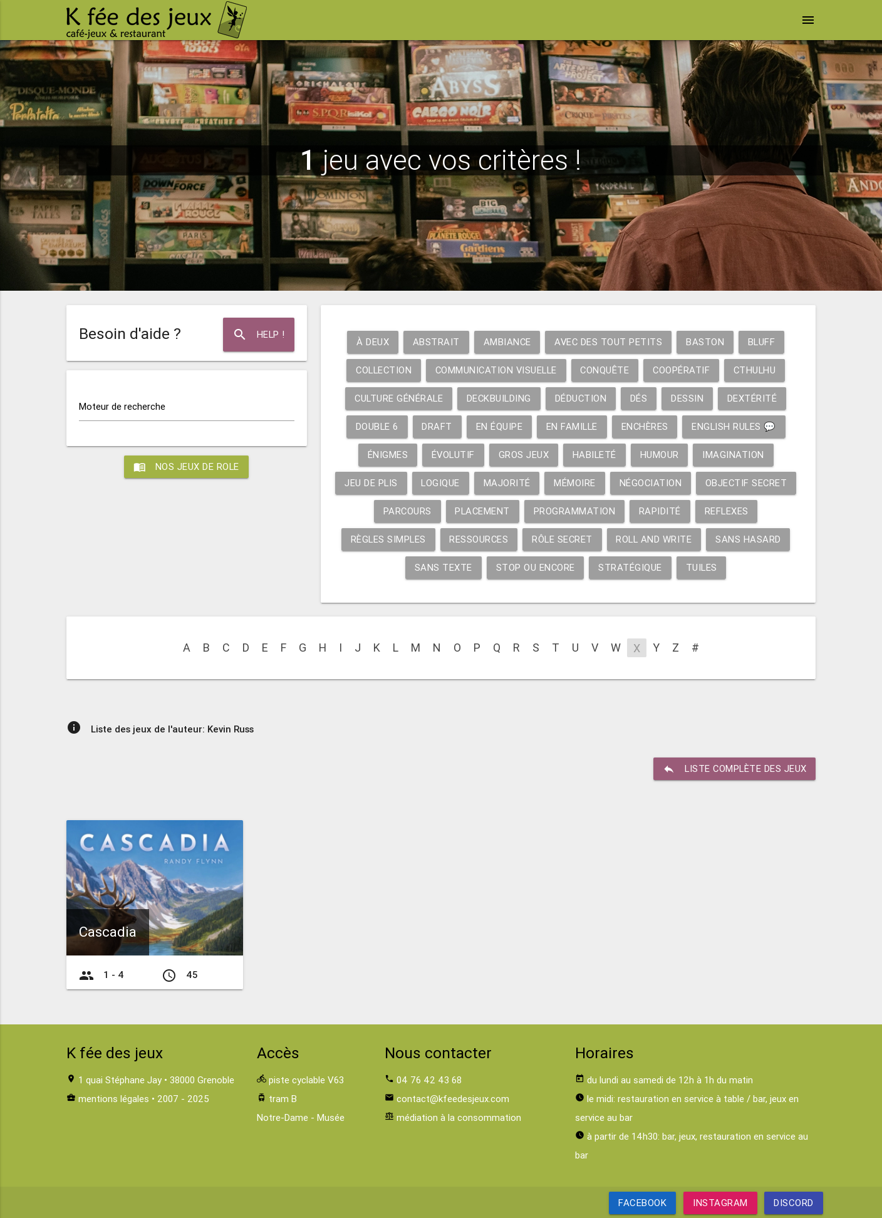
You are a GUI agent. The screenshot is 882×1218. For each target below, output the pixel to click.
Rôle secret (563, 539)
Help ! (258, 334)
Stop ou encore (534, 567)
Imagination (734, 455)
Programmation (577, 511)
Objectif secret (750, 483)
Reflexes (729, 511)
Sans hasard (751, 539)
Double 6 (375, 426)
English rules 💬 (736, 426)
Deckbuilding (499, 398)
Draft (435, 426)
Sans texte (442, 567)
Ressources (478, 539)
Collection (380, 370)
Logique (442, 483)
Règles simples (386, 539)
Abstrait (434, 342)
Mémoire (577, 483)
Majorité (508, 483)
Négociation (653, 483)
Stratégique (630, 567)
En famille (571, 426)
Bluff (763, 342)
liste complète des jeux (734, 768)
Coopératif (684, 370)
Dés (641, 398)
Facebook (642, 1203)
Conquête (606, 370)
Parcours (407, 511)
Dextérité (754, 398)
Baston (706, 342)
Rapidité (662, 511)
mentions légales (113, 1099)
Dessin (689, 398)
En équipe (497, 426)
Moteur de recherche (122, 406)
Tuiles (702, 567)
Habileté (595, 455)
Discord (794, 1203)
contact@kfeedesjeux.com (453, 1099)
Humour (660, 455)
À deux (371, 342)
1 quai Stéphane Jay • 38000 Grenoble (156, 1080)
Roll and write (655, 539)
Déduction (582, 398)
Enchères (645, 426)
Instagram (720, 1203)
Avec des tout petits (608, 342)
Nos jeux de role (186, 466)
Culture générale (397, 398)
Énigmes (386, 455)
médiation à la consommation (459, 1117)
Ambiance (506, 342)
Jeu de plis (372, 483)
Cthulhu (759, 370)
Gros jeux (524, 455)
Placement (483, 511)
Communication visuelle (495, 370)
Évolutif (452, 455)
